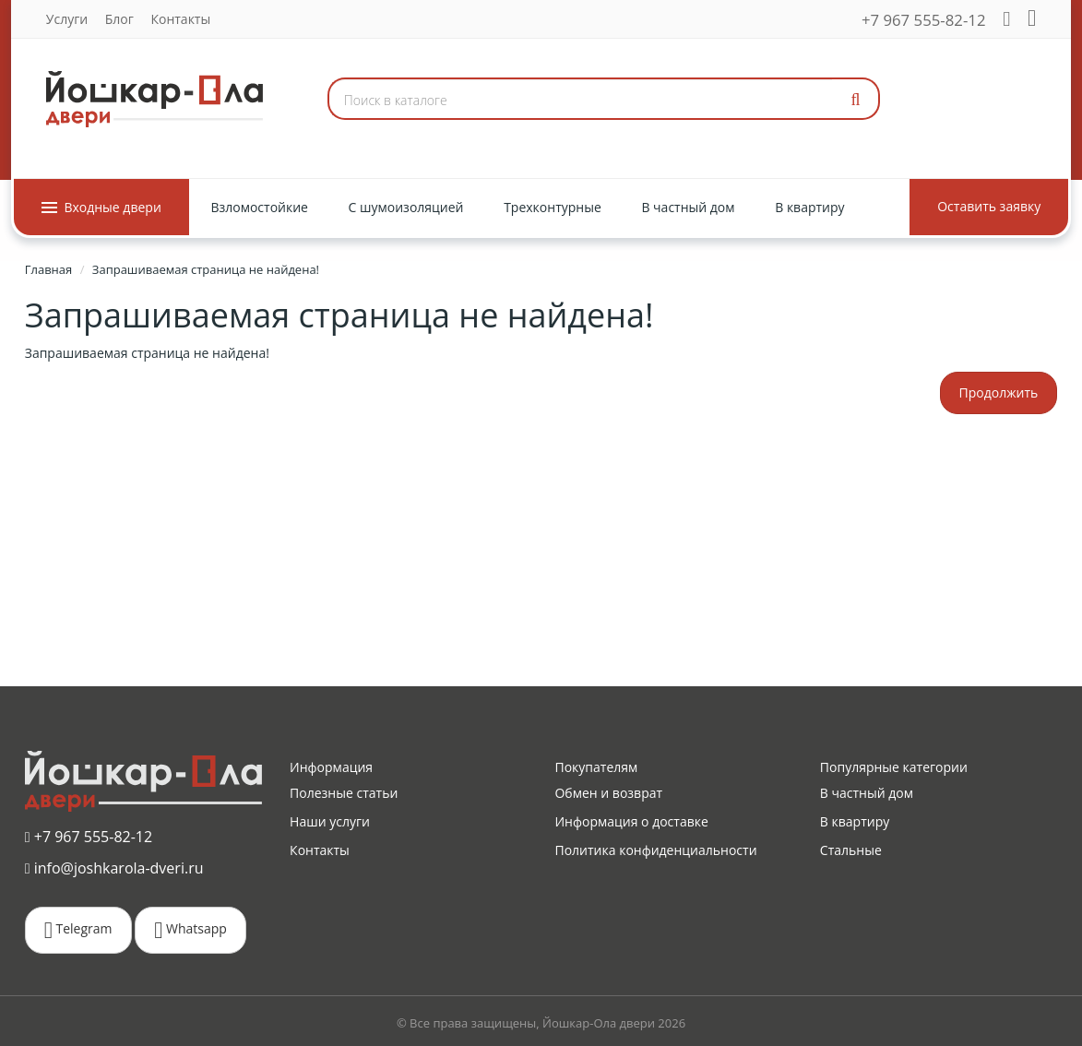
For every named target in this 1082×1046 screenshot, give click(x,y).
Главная (49, 269)
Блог (119, 19)
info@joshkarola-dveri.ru (114, 868)
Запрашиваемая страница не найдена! (205, 269)
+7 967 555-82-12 (924, 19)
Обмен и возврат (608, 793)
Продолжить (999, 392)
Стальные (851, 850)
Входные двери (101, 207)
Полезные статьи (344, 793)
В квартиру (854, 821)
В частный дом (866, 793)
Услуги (67, 19)
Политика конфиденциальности (655, 850)
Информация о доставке (630, 821)
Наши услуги (330, 821)
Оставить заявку (988, 206)
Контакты (180, 19)
